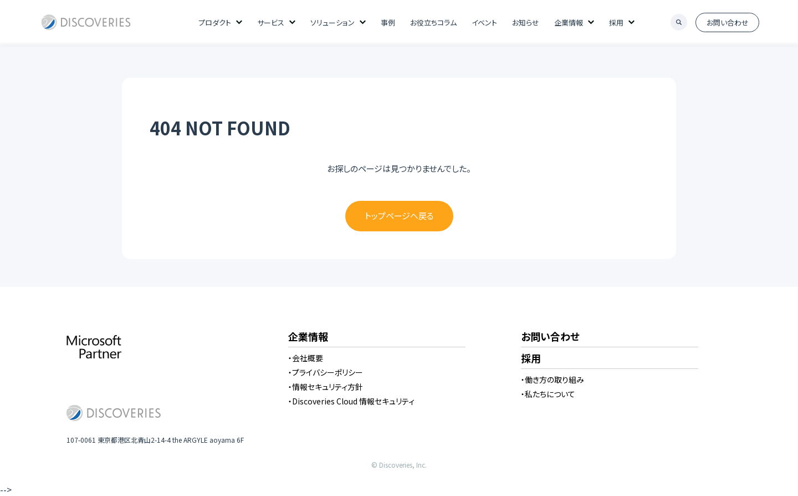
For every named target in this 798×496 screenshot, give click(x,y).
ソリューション (332, 22)
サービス (270, 22)
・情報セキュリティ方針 (325, 386)
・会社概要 (305, 357)
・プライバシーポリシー (325, 372)
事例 (388, 22)
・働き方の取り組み (552, 379)
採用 (616, 22)
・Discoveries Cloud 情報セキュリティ (351, 401)
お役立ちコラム (433, 22)
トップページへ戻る (399, 215)
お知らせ (525, 22)
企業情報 (568, 22)
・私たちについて (548, 393)
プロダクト (214, 22)
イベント (484, 22)
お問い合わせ (728, 22)
